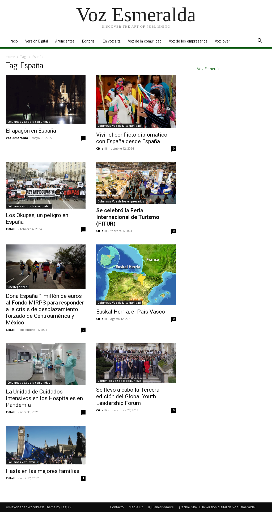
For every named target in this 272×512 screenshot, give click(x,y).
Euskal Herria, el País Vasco (130, 311)
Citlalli (101, 148)
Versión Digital (36, 40)
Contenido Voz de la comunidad (120, 381)
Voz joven (223, 40)
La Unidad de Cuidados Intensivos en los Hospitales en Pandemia (44, 398)
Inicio (14, 40)
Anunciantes (65, 40)
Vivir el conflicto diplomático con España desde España (131, 138)
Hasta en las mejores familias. (43, 471)
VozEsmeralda (17, 138)
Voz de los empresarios (188, 40)
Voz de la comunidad (145, 40)
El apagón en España (31, 131)
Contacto (117, 507)
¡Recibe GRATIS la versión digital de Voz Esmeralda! (217, 507)
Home (10, 56)
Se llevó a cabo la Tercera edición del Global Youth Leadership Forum (127, 396)
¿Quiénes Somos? (161, 507)
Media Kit (136, 507)
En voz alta (112, 40)
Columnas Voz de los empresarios (121, 201)
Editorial (88, 40)
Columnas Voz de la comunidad (28, 122)
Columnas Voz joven (21, 462)
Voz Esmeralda (210, 68)
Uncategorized (17, 287)
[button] (259, 41)
